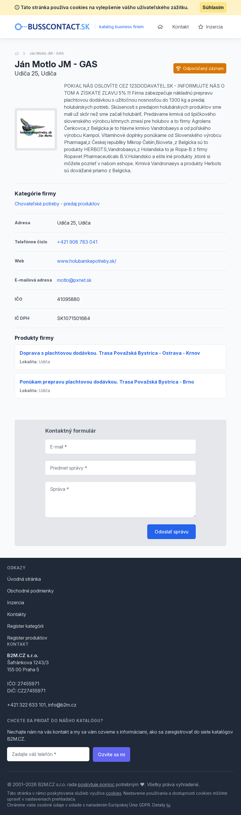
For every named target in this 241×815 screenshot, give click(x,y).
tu (168, 804)
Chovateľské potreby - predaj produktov (57, 204)
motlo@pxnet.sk (74, 280)
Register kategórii (25, 626)
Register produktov (27, 638)
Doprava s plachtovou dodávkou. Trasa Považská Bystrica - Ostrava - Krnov (110, 353)
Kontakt (180, 27)
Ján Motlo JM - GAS (46, 53)
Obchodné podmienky (30, 591)
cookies (113, 793)
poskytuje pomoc (96, 784)
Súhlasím (213, 7)
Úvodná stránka (24, 579)
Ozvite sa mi (111, 754)
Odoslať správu (171, 532)
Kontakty (16, 614)
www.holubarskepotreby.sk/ (86, 261)
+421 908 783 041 (77, 242)
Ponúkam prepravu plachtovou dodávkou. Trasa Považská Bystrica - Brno (107, 382)
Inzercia (210, 27)
